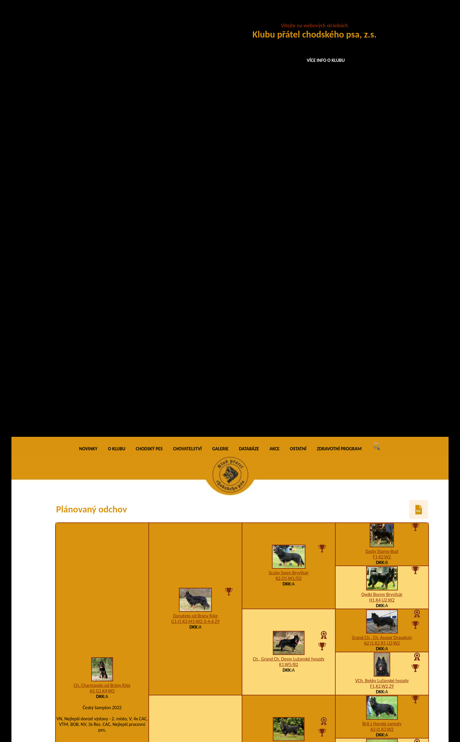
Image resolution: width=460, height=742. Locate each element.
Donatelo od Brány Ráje (195, 185)
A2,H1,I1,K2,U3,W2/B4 (288, 406)
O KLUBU (116, 17)
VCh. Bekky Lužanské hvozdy (382, 249)
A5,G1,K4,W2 (102, 260)
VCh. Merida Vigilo (382, 422)
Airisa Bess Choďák (289, 400)
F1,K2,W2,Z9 (382, 255)
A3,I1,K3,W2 (381, 298)
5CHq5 (288, 603)
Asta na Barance (382, 497)
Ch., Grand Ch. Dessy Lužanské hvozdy (288, 228)
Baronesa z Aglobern (381, 550)
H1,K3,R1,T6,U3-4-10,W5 (381, 427)
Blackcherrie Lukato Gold (288, 657)
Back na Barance (382, 465)
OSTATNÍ (298, 17)
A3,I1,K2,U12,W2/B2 (195, 507)
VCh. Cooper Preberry (288, 314)
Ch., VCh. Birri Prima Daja (289, 598)
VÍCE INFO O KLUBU (326, 60)
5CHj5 (382, 587)
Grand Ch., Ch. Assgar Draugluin (382, 206)
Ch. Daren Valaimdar (381, 378)
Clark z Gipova (381, 657)
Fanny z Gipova (288, 533)
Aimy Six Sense (102, 580)
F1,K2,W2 (382, 125)
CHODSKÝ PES (149, 17)
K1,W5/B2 (288, 233)
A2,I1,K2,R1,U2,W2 (382, 212)
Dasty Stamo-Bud (382, 120)
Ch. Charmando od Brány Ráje (102, 254)
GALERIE (220, 17)
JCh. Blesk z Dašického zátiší (382, 582)
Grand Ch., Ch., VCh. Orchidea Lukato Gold (382, 335)
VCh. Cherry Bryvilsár (382, 689)
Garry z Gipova (195, 502)
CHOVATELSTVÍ (187, 17)
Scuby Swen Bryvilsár (289, 142)
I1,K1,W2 (381, 341)
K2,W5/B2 (288, 319)
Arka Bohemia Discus (382, 625)
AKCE (275, 17)
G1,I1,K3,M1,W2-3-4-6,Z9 (195, 190)
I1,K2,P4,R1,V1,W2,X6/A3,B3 (195, 638)
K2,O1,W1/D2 (289, 147)
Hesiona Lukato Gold (195, 632)
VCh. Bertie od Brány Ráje (195, 357)
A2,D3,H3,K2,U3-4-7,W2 (195, 363)
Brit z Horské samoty (381, 292)
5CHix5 (288, 539)
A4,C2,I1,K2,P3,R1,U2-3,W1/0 (289, 663)
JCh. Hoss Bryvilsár (382, 529)
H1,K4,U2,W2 (382, 169)
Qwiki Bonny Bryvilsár (381, 163)
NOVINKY (88, 17)
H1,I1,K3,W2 (382, 384)
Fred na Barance (288, 478)
